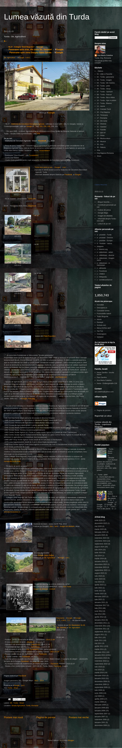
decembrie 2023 (101, 564)
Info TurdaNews (32, 649)
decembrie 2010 (101, 658)
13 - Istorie (101, 106)
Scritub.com (101, 325)
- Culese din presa (104, 210)
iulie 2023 (98, 576)
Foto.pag (31, 399)
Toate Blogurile (102, 316)
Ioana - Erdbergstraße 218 (107, 383)
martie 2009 (99, 702)
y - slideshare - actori (105, 252)
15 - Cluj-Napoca (103, 112)
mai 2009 (98, 696)
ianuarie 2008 (100, 711)
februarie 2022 (100, 596)
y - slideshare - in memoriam (103, 264)
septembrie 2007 (101, 714)
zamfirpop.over (61, 377)
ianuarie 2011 (100, 655)
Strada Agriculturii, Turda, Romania (24, 706)
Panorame (60, 618)
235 (48, 126)
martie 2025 (99, 529)
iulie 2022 (98, 588)
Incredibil (100, 305)
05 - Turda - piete (103, 86)
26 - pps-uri (101, 133)
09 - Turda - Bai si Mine (106, 97)
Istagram (100, 246)
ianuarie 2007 (100, 717)
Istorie (99, 319)
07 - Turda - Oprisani (105, 92)
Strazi (99, 156)
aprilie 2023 (99, 585)
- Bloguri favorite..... (104, 202)
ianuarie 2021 (100, 602)
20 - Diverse (101, 124)
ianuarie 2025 (100, 535)
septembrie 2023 (101, 570)
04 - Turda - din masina (106, 83)
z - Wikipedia (102, 277)
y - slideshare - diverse (105, 255)
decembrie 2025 (101, 523)
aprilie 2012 (99, 617)
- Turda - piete (102, 475)
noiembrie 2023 (101, 567)
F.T (69, 620)
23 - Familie (101, 130)
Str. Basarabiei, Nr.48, (77, 625)
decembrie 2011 (101, 623)
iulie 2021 (98, 599)
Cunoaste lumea (103, 311)
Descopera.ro (102, 308)
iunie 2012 (99, 611)
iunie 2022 (99, 591)
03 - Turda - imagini (104, 80)
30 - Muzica (101, 141)
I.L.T (58, 620)
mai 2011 (98, 643)
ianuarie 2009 (100, 708)
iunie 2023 (99, 579)
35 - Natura (101, 147)
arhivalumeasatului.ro (12, 512)
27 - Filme (100, 135)
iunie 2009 (99, 693)
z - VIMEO (101, 274)
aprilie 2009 (99, 699)
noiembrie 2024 (101, 538)
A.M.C (27, 58)
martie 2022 (99, 594)
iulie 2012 (98, 608)
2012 (36, 680)
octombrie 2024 (101, 541)
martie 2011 (99, 649)
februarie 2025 (100, 532)
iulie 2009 (98, 690)
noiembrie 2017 (101, 605)
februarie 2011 (100, 652)
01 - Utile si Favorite (104, 74)
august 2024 (99, 547)
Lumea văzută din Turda (46, 16)
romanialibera (44, 150)
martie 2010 (99, 673)
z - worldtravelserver (104, 280)
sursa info (32, 199)
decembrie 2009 (101, 681)
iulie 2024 (98, 550)
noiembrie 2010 (101, 661)
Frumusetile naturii (104, 314)
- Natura (100, 71)
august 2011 (99, 635)
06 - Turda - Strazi (17, 703)
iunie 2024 (99, 553)
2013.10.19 (54, 652)
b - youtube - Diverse (105, 238)
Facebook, (43, 654)
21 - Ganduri (101, 127)
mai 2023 (98, 582)
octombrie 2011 (101, 629)
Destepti (100, 322)
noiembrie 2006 (101, 719)
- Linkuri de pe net (104, 224)
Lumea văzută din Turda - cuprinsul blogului (103, 424)
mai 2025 (98, 526)
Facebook (42, 141)
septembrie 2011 (101, 632)
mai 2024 (98, 556)
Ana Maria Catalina (105, 55)
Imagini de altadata (67, 526)
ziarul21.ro (36, 644)
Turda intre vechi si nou (44, 167)
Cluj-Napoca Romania (105, 153)
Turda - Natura (110, 493)
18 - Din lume (102, 121)
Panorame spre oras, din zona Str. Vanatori (30, 49)
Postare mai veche (79, 717)
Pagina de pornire (45, 717)
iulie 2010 (98, 667)
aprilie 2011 (99, 646)
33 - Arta (100, 144)
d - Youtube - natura (104, 243)
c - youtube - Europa (104, 241)
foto (51, 526)
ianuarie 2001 (100, 722)
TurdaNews (33, 155)
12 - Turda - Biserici (104, 103)
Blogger (71, 740)
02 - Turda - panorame (105, 77)
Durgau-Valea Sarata (45, 555)
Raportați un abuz (103, 416)
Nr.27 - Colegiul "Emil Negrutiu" (21, 47)
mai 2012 (98, 614)
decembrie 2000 (101, 725)
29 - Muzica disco (103, 138)
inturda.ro (31, 642)
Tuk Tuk (100, 331)
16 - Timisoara (102, 115)
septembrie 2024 (101, 544)
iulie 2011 (98, 637)
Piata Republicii (50, 336)
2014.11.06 (50, 640)
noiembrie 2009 (101, 684)
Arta (98, 150)
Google (40, 47)
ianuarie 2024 (100, 561)
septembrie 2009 (101, 687)
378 (38, 134)
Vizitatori (100, 337)
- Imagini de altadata (104, 216)
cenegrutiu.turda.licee (12, 461)
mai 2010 (98, 670)
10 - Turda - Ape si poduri (106, 100)
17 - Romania (102, 118)
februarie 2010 (100, 675)
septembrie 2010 (101, 664)
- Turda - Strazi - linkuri (111, 451)
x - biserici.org (102, 249)
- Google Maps (102, 213)
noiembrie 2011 (101, 626)
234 (44, 126)
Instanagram (101, 334)
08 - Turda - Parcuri (104, 95)
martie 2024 (99, 558)
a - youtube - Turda (104, 235)
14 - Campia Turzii (104, 109)
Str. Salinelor (62, 628)
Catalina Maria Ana (101, 184)
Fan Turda (67, 587)
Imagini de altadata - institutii (44, 589)
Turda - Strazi (13, 688)
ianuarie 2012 (100, 620)
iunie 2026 (99, 520)
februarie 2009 (100, 705)
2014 (42, 680)
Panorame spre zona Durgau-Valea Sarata (30, 52)
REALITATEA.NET (104, 328)
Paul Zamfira (102, 377)
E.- (5, 41)
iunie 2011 (99, 640)
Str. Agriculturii (9, 58)
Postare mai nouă (13, 717)
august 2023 (99, 573)
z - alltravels (101, 268)
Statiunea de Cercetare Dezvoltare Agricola (27, 124)
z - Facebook (102, 271)
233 (41, 126)
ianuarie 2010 (100, 678)
